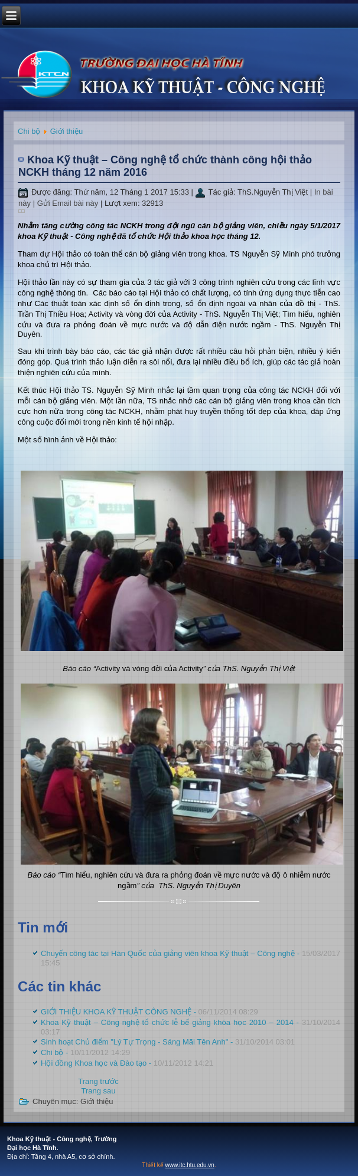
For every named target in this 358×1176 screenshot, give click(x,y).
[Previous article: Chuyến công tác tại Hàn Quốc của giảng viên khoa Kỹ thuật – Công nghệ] (98, 1081)
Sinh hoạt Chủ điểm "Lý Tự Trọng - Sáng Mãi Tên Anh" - (168, 1041)
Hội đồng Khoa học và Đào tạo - (127, 1063)
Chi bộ (29, 131)
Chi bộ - (85, 1052)
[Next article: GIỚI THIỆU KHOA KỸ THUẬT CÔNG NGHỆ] (98, 1090)
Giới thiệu (66, 131)
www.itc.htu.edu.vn (189, 1165)
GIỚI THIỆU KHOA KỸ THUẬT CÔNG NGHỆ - (149, 1011)
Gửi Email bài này (68, 203)
